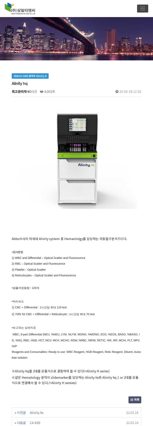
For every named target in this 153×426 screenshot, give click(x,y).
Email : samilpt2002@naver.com (78, 419)
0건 (32, 91)
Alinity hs (36, 362)
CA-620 (35, 373)
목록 (134, 350)
